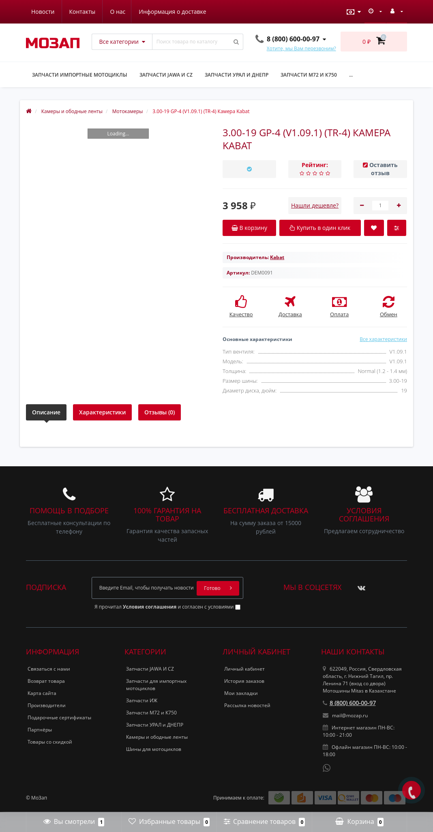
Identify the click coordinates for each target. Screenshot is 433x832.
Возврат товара (46, 681)
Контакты (194, 11)
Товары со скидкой (50, 741)
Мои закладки (241, 693)
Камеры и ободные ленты (157, 736)
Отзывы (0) (159, 412)
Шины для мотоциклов (153, 749)
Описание (46, 412)
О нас (39, 11)
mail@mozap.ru (345, 715)
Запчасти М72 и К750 (309, 74)
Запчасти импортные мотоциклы (79, 74)
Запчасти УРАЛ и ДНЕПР (236, 74)
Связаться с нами (49, 668)
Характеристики (102, 412)
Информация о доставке (95, 11)
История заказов (244, 681)
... (351, 74)
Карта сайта (42, 693)
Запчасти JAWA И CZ (150, 668)
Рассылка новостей (247, 705)
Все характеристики (383, 339)
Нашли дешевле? (315, 205)
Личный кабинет (244, 668)
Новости (154, 11)
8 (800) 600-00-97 (349, 703)
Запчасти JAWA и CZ (166, 74)
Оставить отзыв (383, 169)
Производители (47, 705)
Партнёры (40, 729)
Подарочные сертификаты (59, 717)
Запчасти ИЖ (141, 700)
